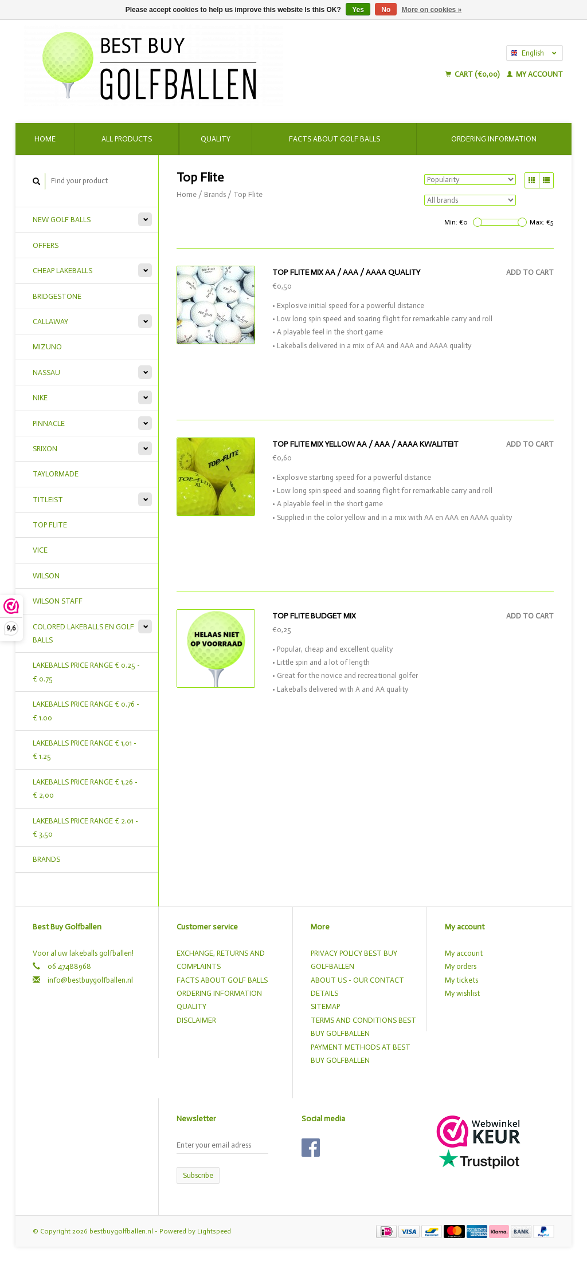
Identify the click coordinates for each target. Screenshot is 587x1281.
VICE (40, 550)
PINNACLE (49, 423)
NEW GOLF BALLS (62, 219)
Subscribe (198, 1175)
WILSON (46, 575)
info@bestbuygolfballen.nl (90, 980)
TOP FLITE (50, 525)
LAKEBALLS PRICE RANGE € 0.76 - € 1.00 (86, 711)
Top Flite (248, 194)
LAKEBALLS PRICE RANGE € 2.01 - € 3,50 (85, 827)
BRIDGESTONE (57, 296)
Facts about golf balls (334, 139)
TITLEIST (48, 499)
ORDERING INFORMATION (219, 993)
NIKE (40, 397)
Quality (215, 139)
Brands (46, 859)
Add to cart (530, 272)
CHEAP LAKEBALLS (62, 270)
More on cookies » (432, 10)
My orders (460, 966)
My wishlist (462, 993)
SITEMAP (325, 1006)
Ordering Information (494, 139)
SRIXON (45, 448)
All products (126, 139)
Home (45, 139)
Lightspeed (214, 1231)
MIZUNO (47, 346)
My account (535, 74)
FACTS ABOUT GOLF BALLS (222, 980)
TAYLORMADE (56, 474)
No (385, 10)
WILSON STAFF (58, 601)
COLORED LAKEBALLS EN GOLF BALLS (83, 633)
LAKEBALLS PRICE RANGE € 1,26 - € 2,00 (85, 788)
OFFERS (45, 245)
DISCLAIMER (196, 1020)
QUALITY (191, 1006)
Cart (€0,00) (473, 74)
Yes (358, 10)
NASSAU (46, 372)
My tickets (461, 980)
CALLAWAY (50, 321)
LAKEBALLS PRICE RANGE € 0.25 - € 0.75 (86, 672)
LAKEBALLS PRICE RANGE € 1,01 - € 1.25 (84, 749)
